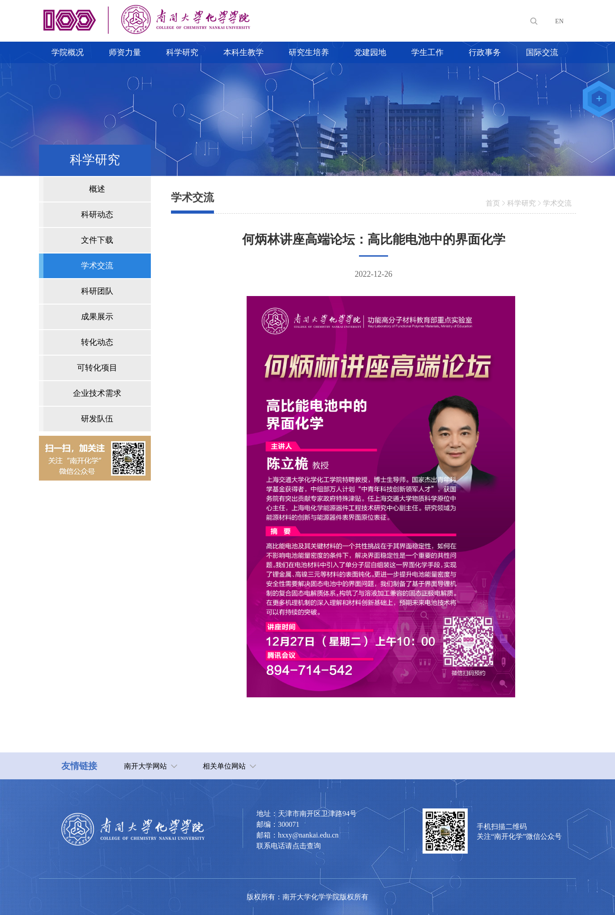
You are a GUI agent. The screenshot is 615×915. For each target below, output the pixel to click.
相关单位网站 (224, 766)
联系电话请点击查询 (288, 846)
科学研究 (521, 203)
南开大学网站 (145, 766)
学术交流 (557, 203)
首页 (493, 203)
